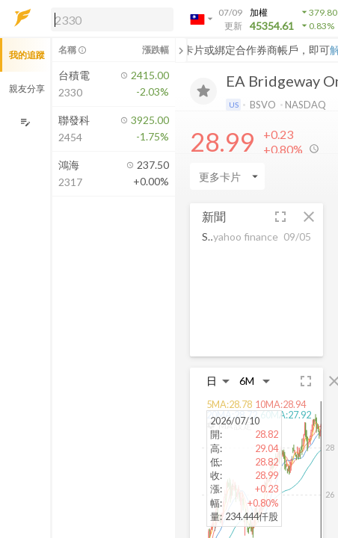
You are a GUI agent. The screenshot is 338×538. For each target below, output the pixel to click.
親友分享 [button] (27, 88)
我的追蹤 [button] (27, 55)
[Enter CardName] (227, 176)
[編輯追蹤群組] (25, 122)
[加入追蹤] (203, 91)
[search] (112, 19)
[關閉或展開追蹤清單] (181, 50)
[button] (109, 18)
